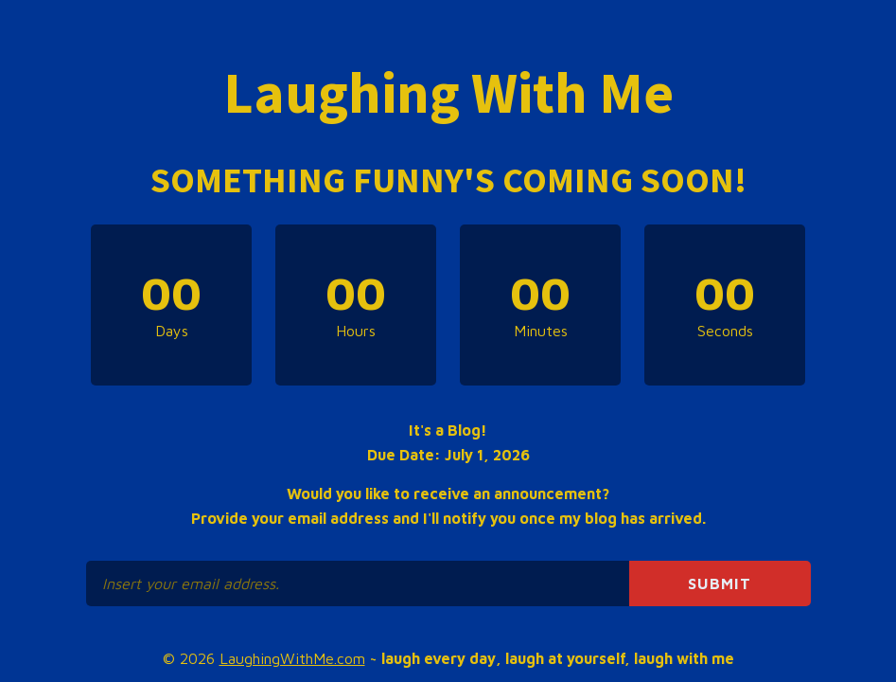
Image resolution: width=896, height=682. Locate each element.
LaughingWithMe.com (292, 658)
